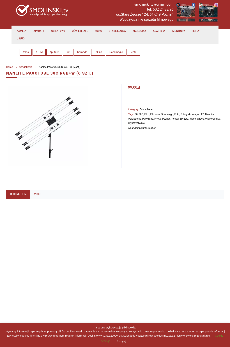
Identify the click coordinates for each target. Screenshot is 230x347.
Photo (157, 118)
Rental (133, 52)
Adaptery (159, 31)
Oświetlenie (80, 31)
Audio (98, 31)
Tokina (98, 52)
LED (202, 114)
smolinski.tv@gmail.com (154, 4)
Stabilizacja (117, 31)
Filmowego (167, 114)
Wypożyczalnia (136, 123)
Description (18, 194)
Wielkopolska (212, 118)
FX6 (68, 52)
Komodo (82, 52)
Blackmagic (116, 52)
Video (192, 118)
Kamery (22, 31)
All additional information (142, 128)
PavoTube (147, 118)
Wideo (200, 118)
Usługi (21, 38)
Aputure (54, 52)
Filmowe (155, 114)
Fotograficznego (189, 114)
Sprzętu (184, 118)
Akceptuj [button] (121, 341)
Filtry (196, 31)
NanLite (209, 114)
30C (141, 114)
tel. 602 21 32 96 (160, 9)
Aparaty (38, 31)
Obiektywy (58, 31)
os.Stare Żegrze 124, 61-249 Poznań (145, 14)
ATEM (39, 52)
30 (136, 114)
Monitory (178, 31)
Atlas (26, 52)
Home (9, 67)
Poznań (166, 118)
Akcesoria (139, 31)
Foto (176, 114)
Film (146, 114)
